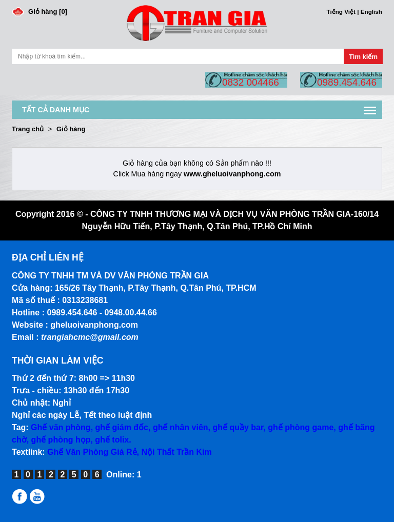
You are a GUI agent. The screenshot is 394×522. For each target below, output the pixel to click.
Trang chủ (28, 129)
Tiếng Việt (341, 11)
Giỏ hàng (70, 129)
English (371, 11)
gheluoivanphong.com (94, 324)
